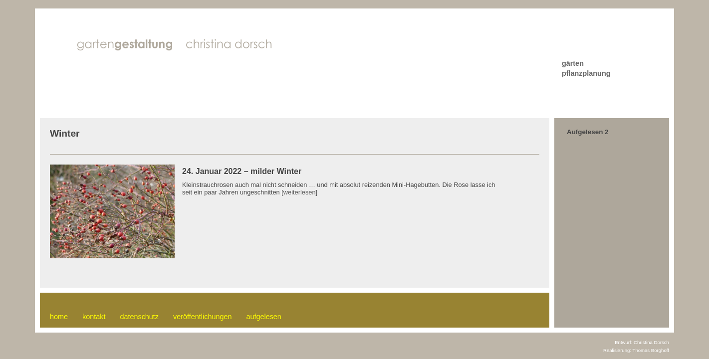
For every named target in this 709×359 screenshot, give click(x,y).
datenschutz (139, 317)
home (59, 317)
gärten (573, 63)
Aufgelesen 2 (588, 132)
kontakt (93, 317)
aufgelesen (263, 317)
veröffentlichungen (202, 317)
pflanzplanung (586, 73)
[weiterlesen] (299, 192)
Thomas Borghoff (651, 350)
